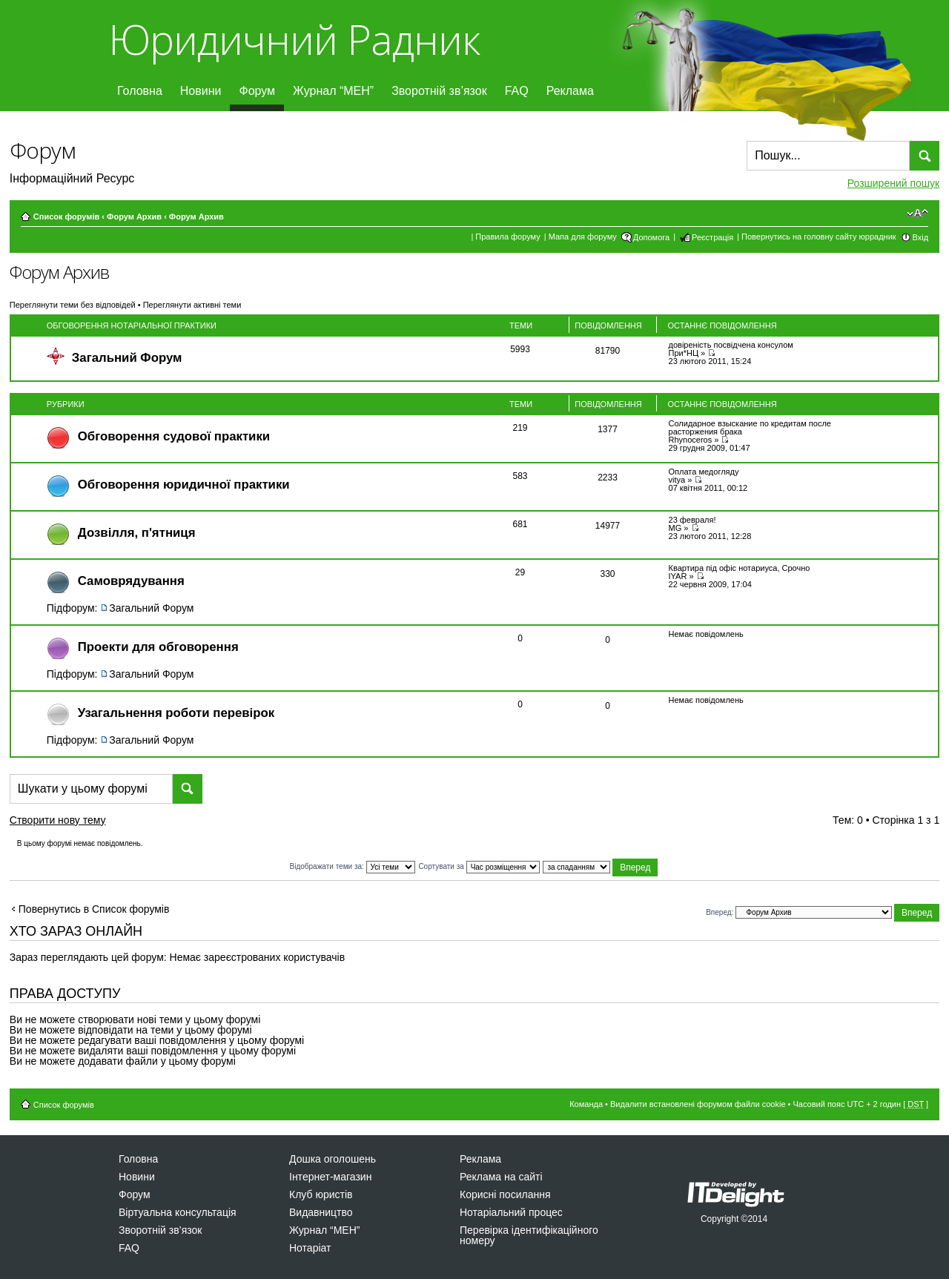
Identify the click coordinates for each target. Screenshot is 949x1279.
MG (675, 527)
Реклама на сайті (501, 1177)
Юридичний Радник (294, 39)
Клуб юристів (320, 1194)
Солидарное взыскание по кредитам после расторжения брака (750, 427)
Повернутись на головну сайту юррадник (818, 236)
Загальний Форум (127, 358)
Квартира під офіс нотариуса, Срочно (739, 568)
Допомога (651, 237)
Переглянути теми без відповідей (73, 304)
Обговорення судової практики (174, 436)
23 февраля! (692, 519)
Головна (139, 91)
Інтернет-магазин (330, 1177)
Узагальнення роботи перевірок (176, 713)
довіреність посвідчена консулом (731, 344)
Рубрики (66, 404)
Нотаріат (310, 1248)
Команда (586, 1104)
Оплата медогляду (704, 471)
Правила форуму (507, 236)
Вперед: (719, 912)
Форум (257, 91)
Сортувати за (478, 866)
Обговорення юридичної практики (184, 484)
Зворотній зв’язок (439, 91)
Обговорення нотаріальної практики (131, 325)
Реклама (570, 91)
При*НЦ (684, 352)
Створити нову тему (71, 822)
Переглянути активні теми (192, 304)
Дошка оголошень (332, 1159)
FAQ (517, 91)
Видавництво (321, 1212)
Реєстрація (712, 237)
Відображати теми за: (352, 866)
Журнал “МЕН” (333, 91)
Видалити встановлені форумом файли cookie (698, 1104)
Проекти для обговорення (158, 647)
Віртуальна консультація (178, 1212)
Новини (201, 91)
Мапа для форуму (583, 236)
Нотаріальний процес (511, 1212)
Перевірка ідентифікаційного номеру (529, 1235)
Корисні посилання (505, 1194)
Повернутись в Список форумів (94, 909)
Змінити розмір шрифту (917, 213)
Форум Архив (134, 216)
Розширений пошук (893, 183)
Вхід (921, 237)
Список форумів (66, 216)
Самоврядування (131, 581)
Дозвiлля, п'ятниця (137, 533)
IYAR (678, 576)
